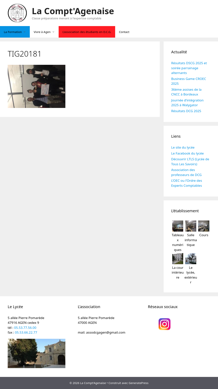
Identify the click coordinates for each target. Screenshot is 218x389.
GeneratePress (138, 383)
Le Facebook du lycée (187, 153)
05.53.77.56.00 (25, 327)
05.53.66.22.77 (26, 332)
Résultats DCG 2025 (186, 111)
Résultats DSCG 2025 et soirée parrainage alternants (189, 68)
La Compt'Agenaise (73, 11)
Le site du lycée (183, 147)
